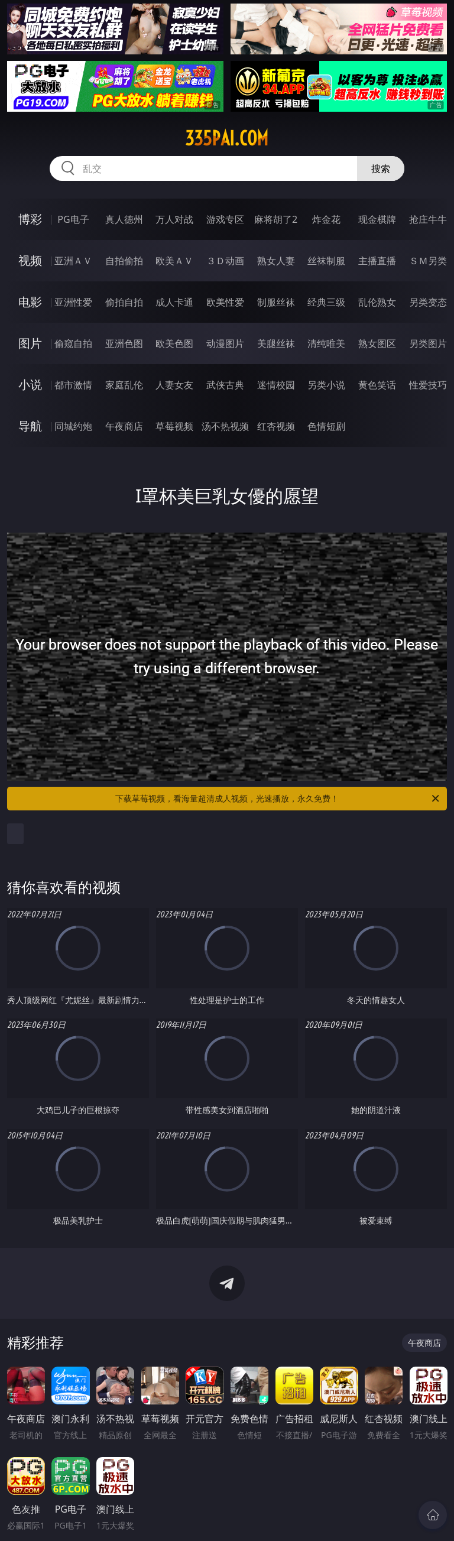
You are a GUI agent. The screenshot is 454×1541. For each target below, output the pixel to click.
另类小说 (326, 384)
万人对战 (174, 219)
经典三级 (326, 302)
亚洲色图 (124, 343)
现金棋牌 (377, 219)
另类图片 (428, 343)
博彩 (30, 219)
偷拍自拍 (124, 302)
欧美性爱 (225, 302)
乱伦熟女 (377, 302)
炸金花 (326, 219)
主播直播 (377, 260)
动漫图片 (225, 343)
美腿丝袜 (276, 343)
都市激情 (73, 384)
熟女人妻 (276, 260)
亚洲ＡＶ (73, 260)
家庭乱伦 (124, 384)
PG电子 (73, 219)
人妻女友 (174, 384)
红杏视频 (276, 426)
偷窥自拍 (73, 343)
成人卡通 (174, 302)
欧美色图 (174, 343)
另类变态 (428, 302)
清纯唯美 (326, 343)
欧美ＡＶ (174, 260)
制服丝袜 (276, 302)
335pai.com (226, 138)
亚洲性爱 (73, 302)
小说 (30, 384)
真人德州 (124, 219)
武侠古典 (225, 384)
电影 (30, 302)
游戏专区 (225, 219)
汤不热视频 (225, 426)
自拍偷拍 (124, 260)
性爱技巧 (428, 384)
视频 (30, 260)
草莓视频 (174, 426)
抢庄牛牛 (428, 219)
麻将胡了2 (275, 219)
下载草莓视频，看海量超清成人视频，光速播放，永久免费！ (278, 798)
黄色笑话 (377, 384)
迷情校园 (276, 384)
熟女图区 (377, 343)
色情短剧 (326, 426)
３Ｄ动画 (225, 260)
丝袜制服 (326, 260)
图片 (30, 343)
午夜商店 (124, 426)
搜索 (380, 168)
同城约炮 (73, 426)
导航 (30, 426)
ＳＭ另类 (428, 260)
